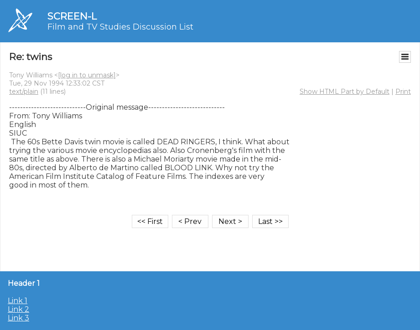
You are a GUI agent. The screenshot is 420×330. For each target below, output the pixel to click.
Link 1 (17, 300)
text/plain (23, 91)
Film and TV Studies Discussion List (120, 27)
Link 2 (18, 309)
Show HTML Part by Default (344, 91)
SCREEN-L (72, 16)
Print (403, 91)
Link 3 (18, 318)
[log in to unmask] (87, 75)
